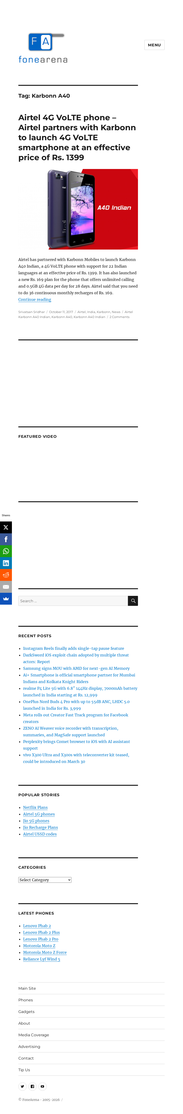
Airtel (81, 312)
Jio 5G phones (36, 820)
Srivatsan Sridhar (31, 312)
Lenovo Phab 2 (37, 925)
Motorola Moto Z (39, 945)
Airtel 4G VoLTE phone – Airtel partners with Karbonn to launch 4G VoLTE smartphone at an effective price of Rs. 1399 (77, 137)
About (24, 1023)
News (116, 312)
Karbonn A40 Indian (89, 317)
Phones (25, 1000)
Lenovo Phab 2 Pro (40, 939)
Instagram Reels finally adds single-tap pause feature (73, 648)
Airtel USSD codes (40, 834)
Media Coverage (33, 1035)
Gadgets (26, 1011)
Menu (154, 45)
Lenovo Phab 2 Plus (41, 932)
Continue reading (34, 299)
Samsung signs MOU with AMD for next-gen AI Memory (76, 668)
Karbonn (103, 312)
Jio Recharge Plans (40, 827)
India (91, 312)
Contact (26, 1058)
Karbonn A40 (61, 317)
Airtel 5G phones (39, 814)
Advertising (29, 1046)
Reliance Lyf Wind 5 (41, 959)
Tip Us (24, 1070)
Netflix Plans (35, 807)
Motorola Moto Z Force (45, 952)
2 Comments (119, 317)
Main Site (27, 988)
